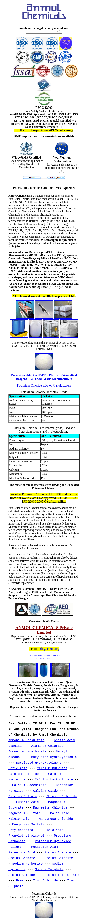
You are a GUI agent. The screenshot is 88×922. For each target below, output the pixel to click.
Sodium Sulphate (49, 869)
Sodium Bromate (21, 858)
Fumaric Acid (27, 802)
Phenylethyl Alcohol (26, 835)
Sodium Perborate (27, 864)
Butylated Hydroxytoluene (38, 763)
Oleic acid (53, 830)
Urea (20, 880)
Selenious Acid (21, 852)
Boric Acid (17, 768)
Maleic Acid (18, 819)
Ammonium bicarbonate (27, 751)
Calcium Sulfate (22, 796)
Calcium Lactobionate (54, 779)
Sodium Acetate (57, 852)
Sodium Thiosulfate (61, 875)
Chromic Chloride (61, 796)
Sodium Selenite (58, 858)
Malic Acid (59, 813)
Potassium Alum (44, 847)
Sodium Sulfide (21, 875)
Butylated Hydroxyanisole (54, 757)
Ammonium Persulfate (26, 740)
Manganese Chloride (56, 819)
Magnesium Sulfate (24, 813)
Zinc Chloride (45, 880)
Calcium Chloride (23, 774)
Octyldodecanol (21, 830)
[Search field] (44, 32)
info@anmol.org (48, 649)
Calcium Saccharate (29, 785)
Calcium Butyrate (52, 768)
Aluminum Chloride (47, 746)
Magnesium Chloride (50, 807)
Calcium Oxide (45, 791)
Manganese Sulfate (28, 824)
